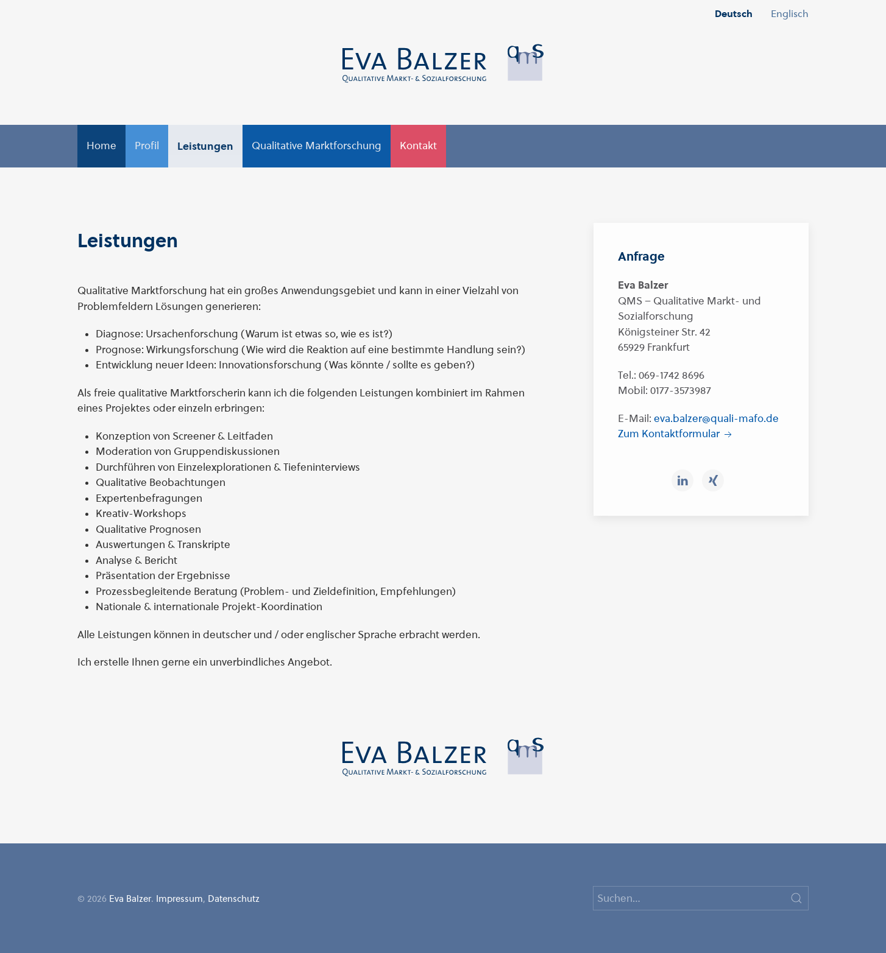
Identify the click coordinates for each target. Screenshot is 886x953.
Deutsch (734, 13)
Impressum (179, 898)
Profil (147, 145)
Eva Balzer (130, 898)
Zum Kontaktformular (676, 433)
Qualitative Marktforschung (316, 145)
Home (101, 145)
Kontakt (418, 145)
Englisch (790, 13)
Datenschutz (234, 898)
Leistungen (205, 145)
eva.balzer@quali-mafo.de (716, 418)
